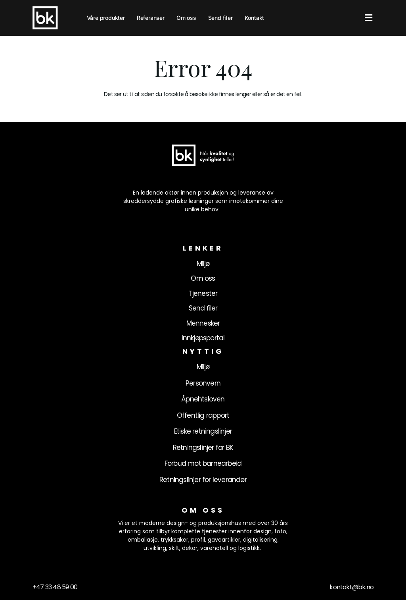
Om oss (186, 17)
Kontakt (254, 17)
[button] (368, 18)
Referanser (151, 17)
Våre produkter (106, 17)
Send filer (220, 17)
